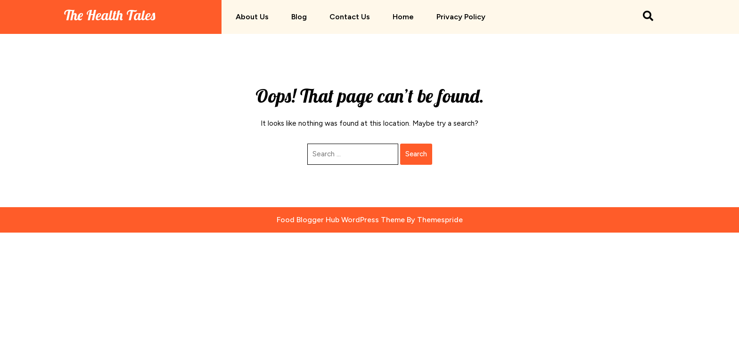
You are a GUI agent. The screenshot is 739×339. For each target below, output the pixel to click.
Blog (299, 16)
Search (416, 154)
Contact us (349, 16)
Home (403, 16)
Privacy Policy (460, 16)
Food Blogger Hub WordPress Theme (341, 219)
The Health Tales (109, 15)
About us (252, 16)
